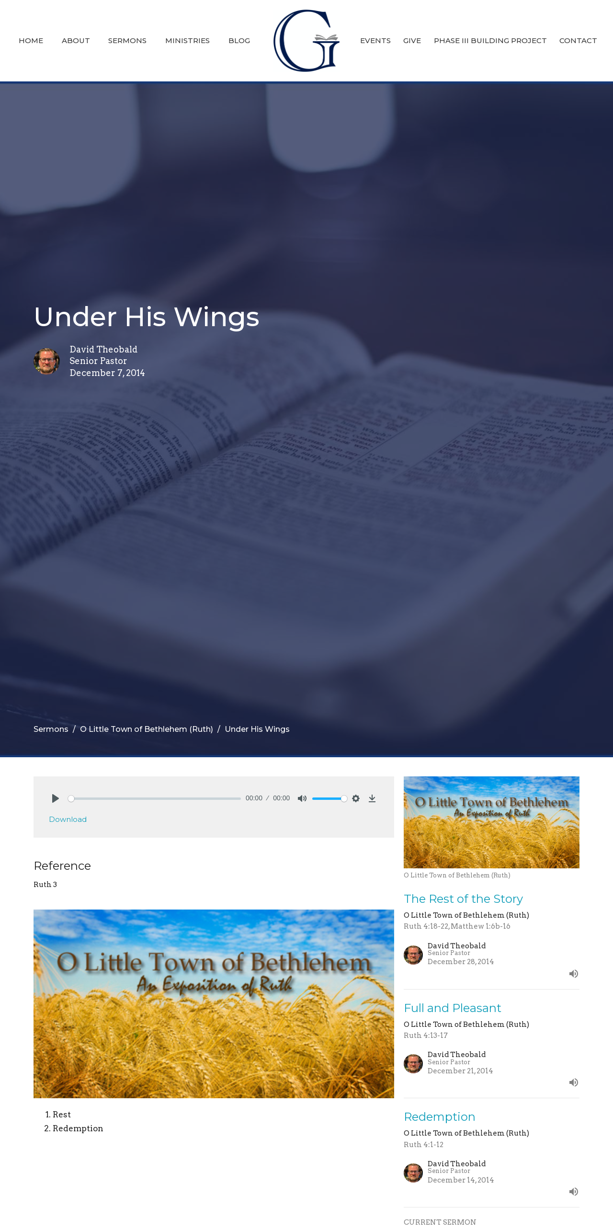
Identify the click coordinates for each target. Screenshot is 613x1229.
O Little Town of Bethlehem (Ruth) (146, 729)
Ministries (187, 40)
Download (68, 819)
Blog (239, 40)
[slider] (154, 798)
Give (412, 40)
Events (375, 40)
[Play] (55, 798)
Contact (578, 40)
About (76, 40)
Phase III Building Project (490, 40)
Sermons (127, 40)
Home (31, 40)
